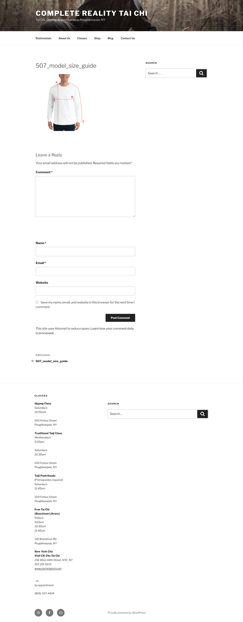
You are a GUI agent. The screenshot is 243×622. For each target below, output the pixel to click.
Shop (97, 38)
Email (41, 263)
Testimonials (43, 38)
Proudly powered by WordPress (127, 612)
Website (42, 282)
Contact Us (128, 38)
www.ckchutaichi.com (48, 568)
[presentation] (64, 229)
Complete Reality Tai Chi (92, 13)
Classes (82, 38)
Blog (111, 38)
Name (41, 243)
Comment (44, 172)
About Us (64, 38)
